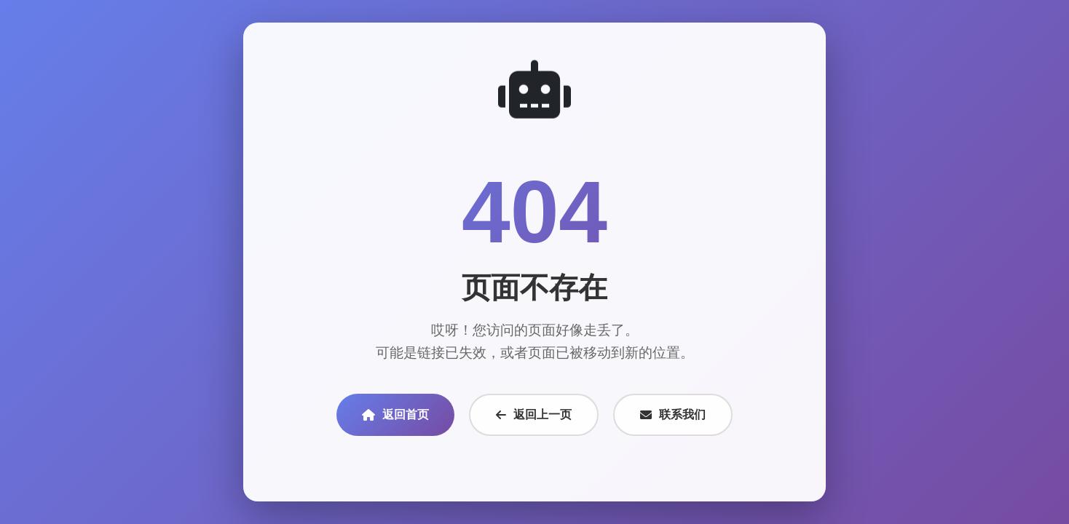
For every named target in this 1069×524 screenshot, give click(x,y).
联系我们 (673, 414)
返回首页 (395, 414)
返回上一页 (534, 414)
